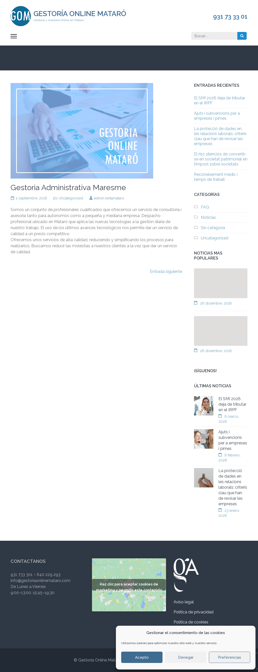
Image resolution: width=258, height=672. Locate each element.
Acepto (142, 657)
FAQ (205, 207)
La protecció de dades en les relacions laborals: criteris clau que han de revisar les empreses (220, 136)
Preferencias (229, 657)
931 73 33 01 (230, 17)
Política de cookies (191, 622)
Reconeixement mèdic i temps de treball (216, 177)
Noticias (208, 217)
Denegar (186, 657)
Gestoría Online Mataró (80, 14)
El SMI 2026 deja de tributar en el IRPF (232, 404)
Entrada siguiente (166, 271)
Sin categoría (213, 227)
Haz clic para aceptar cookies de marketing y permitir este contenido (129, 586)
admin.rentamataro (109, 198)
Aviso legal (184, 602)
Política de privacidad (193, 612)
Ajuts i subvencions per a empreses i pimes (217, 116)
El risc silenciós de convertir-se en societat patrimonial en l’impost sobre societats (220, 159)
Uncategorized (71, 198)
